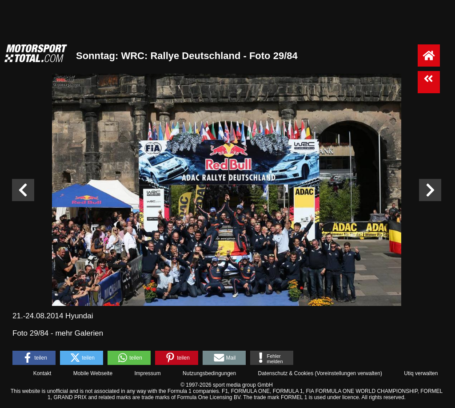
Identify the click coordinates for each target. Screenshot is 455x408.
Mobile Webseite (93, 373)
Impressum (147, 373)
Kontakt (42, 373)
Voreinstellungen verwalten (348, 373)
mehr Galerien (79, 333)
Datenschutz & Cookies (285, 373)
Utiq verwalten (421, 373)
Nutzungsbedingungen (209, 373)
